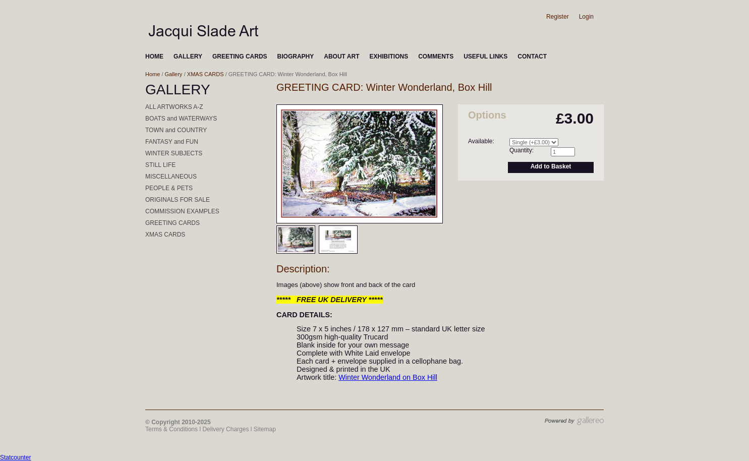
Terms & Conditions (171, 429)
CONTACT (532, 56)
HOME (154, 56)
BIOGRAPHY (295, 56)
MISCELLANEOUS (171, 176)
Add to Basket (551, 166)
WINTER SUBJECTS (173, 153)
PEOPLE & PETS (169, 188)
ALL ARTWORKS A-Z (174, 106)
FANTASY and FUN (171, 141)
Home (152, 74)
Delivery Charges (225, 429)
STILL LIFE (160, 164)
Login (586, 16)
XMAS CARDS (205, 74)
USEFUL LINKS (485, 56)
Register (557, 16)
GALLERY (188, 56)
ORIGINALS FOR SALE (177, 199)
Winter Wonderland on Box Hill (387, 377)
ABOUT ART (341, 56)
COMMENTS (435, 56)
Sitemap (265, 429)
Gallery (174, 74)
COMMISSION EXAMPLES (182, 211)
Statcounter (15, 457)
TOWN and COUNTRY (176, 130)
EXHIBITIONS (388, 56)
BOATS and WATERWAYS (181, 118)
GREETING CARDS (239, 56)
